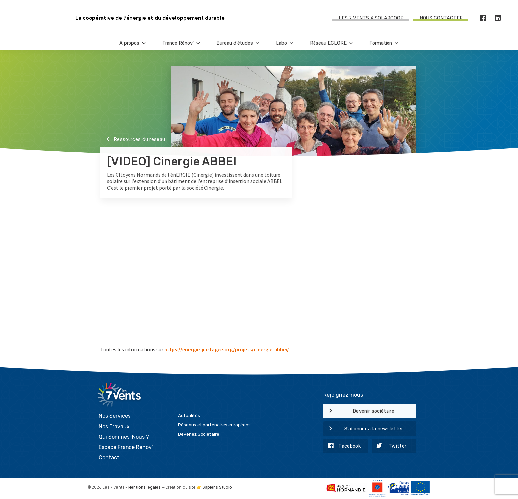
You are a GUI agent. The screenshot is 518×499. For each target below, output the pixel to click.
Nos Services (114, 416)
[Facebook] (483, 18)
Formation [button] (384, 43)
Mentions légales (144, 487)
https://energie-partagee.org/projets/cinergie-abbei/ (226, 349)
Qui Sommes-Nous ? (124, 437)
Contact (109, 457)
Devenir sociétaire (358, 411)
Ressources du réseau (132, 140)
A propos (132, 43)
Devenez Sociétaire (198, 434)
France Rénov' (181, 43)
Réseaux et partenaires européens (214, 424)
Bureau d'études (238, 43)
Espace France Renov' (126, 447)
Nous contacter (441, 18)
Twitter (389, 446)
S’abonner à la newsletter (363, 429)
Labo (285, 43)
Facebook (342, 446)
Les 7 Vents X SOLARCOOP (371, 18)
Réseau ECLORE (331, 43)
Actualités (189, 415)
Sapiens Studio (217, 487)
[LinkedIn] (498, 18)
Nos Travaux (114, 426)
